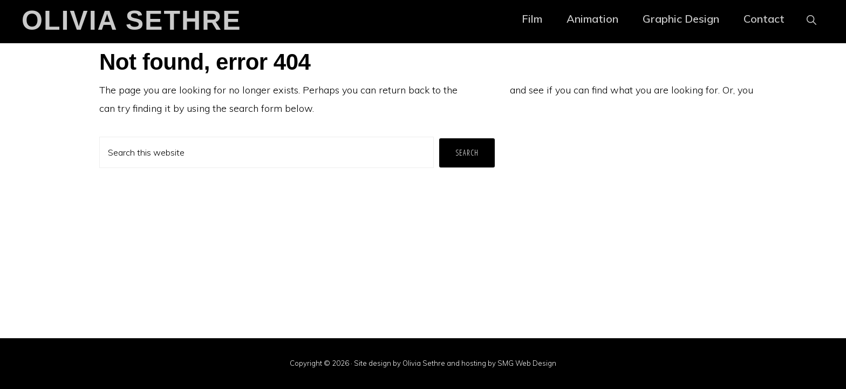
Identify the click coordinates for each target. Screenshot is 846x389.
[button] (811, 19)
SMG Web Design (526, 363)
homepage (483, 90)
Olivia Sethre (132, 20)
